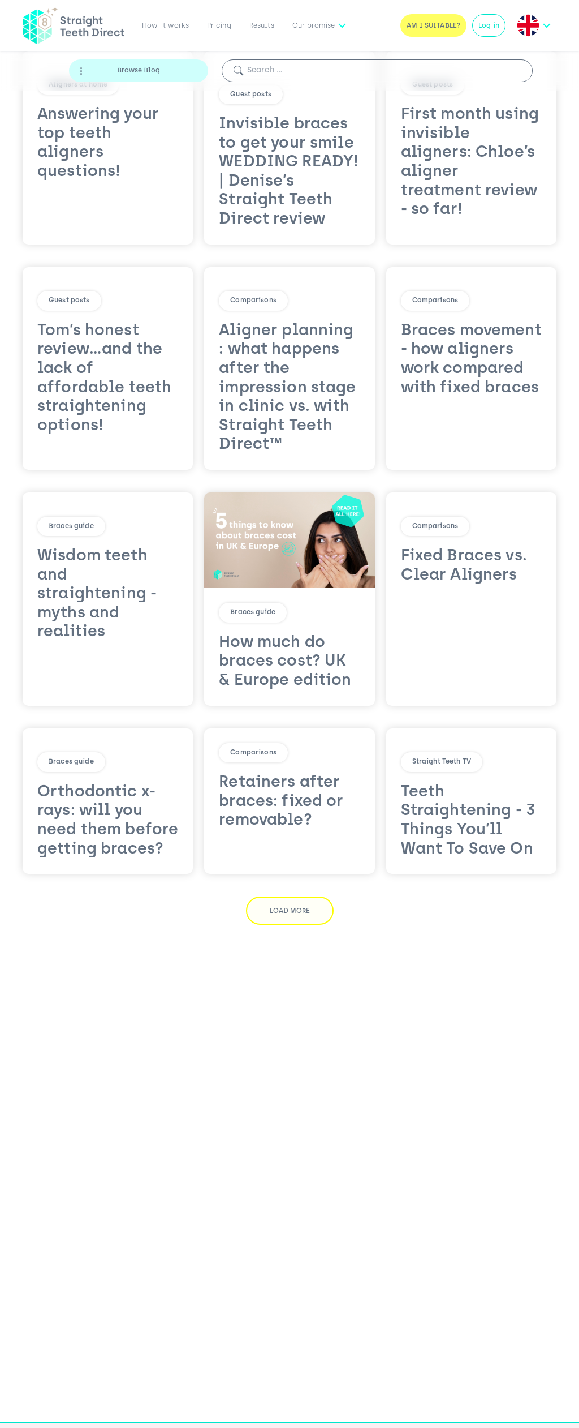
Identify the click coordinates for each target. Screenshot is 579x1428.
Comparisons (253, 300)
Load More (290, 989)
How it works (165, 26)
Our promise (313, 26)
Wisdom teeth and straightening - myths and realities (97, 594)
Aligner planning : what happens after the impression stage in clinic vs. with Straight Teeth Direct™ (287, 388)
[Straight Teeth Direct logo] (73, 25)
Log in (488, 26)
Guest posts (250, 94)
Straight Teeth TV (441, 761)
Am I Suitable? (433, 26)
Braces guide (71, 526)
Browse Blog (138, 70)
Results (261, 26)
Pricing (219, 26)
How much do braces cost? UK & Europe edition (285, 662)
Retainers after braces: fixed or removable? (281, 908)
